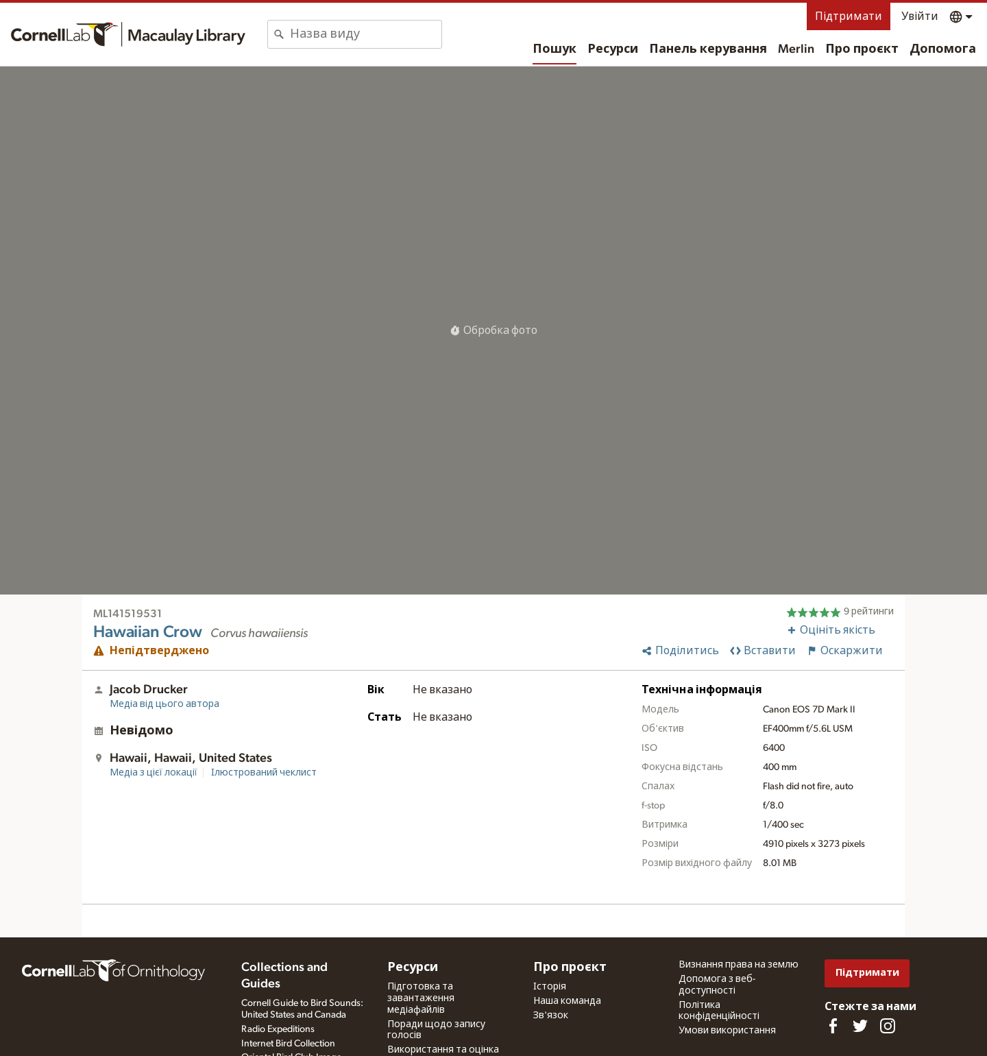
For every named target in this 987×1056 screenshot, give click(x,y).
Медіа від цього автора (164, 704)
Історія (549, 987)
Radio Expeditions (278, 1029)
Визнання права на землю (739, 965)
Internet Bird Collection (288, 1043)
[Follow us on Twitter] (860, 1026)
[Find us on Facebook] (833, 1026)
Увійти (919, 16)
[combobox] (365, 34)
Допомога (943, 49)
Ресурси (612, 49)
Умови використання (727, 1030)
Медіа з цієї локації (153, 773)
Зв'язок (550, 1015)
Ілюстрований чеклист (264, 773)
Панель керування (708, 49)
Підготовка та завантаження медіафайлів (420, 998)
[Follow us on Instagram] (887, 1026)
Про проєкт (862, 49)
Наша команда (567, 1001)
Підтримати (848, 16)
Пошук (554, 49)
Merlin (796, 49)
